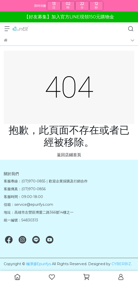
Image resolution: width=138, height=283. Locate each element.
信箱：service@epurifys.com (28, 204)
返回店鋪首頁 (69, 154)
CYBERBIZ (121, 264)
